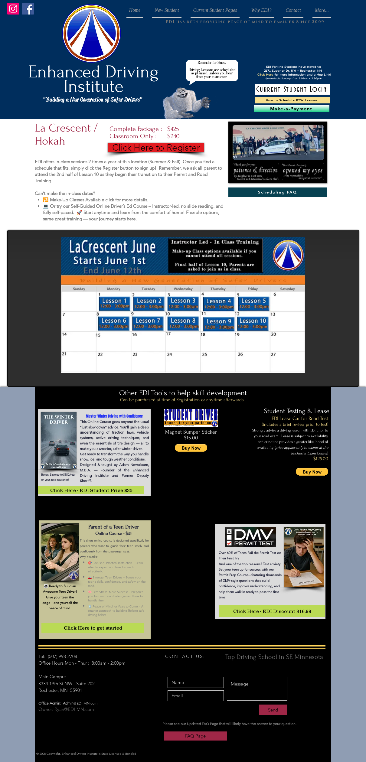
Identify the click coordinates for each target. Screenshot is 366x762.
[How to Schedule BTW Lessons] (292, 100)
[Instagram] (13, 9)
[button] (191, 448)
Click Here (265, 74)
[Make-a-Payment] (291, 108)
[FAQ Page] (195, 736)
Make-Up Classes (67, 200)
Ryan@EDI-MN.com (74, 709)
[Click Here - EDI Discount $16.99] (272, 611)
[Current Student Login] (292, 89)
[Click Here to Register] (156, 147)
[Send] (273, 710)
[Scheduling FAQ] (277, 192)
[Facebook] (28, 9)
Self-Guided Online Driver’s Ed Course (109, 206)
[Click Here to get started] (92, 628)
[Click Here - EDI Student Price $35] (91, 490)
